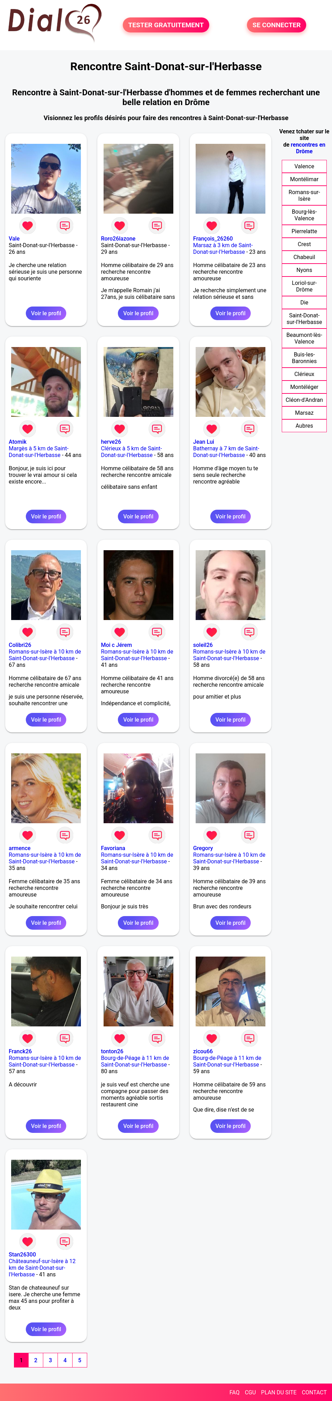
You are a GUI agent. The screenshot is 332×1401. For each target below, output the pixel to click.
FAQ (234, 1392)
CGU (250, 1392)
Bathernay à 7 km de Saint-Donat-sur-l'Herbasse (226, 451)
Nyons (304, 270)
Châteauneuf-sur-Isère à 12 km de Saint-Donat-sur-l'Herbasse (42, 1268)
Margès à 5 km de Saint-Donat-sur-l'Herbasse (38, 451)
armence (20, 848)
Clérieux (304, 374)
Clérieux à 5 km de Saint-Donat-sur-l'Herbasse (131, 451)
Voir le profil (46, 313)
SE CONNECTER (276, 25)
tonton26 (112, 1051)
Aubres (304, 425)
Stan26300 (22, 1254)
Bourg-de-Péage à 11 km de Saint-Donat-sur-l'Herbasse (135, 1061)
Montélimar (304, 179)
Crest (304, 244)
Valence (304, 166)
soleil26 (203, 645)
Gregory (203, 848)
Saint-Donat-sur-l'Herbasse (304, 318)
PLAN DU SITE (279, 1392)
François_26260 (213, 238)
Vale (14, 238)
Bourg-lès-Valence (304, 215)
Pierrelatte (304, 231)
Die (304, 302)
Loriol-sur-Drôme (304, 286)
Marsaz (304, 413)
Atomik (18, 441)
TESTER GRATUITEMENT (166, 25)
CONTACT (314, 1392)
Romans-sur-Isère (304, 195)
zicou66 (203, 1051)
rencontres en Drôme (308, 148)
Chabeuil (304, 257)
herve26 (111, 441)
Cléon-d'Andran (304, 400)
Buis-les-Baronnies (304, 357)
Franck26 (20, 1051)
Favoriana (113, 848)
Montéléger (304, 387)
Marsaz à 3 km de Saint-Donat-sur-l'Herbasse (223, 248)
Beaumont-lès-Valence (304, 338)
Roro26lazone (118, 238)
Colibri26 (20, 645)
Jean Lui (203, 441)
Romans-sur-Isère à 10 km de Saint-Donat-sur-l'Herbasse (45, 655)
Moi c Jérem (116, 645)
